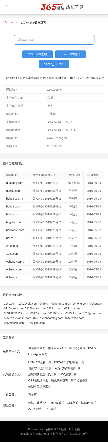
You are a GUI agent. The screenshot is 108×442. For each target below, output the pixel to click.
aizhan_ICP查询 (54, 64)
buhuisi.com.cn (15, 198)
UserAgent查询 (37, 354)
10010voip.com (28, 303)
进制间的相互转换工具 (42, 374)
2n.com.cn (12, 245)
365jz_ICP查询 (37, 54)
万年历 (32, 394)
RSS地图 (60, 429)
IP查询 (92, 348)
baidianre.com (15, 230)
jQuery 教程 (88, 402)
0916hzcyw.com (35, 308)
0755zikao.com (74, 318)
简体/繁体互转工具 (40, 368)
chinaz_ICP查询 (71, 54)
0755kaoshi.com (14, 323)
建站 (31, 402)
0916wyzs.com (13, 308)
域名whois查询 (57, 348)
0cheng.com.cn (15, 261)
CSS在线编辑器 (38, 380)
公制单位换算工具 (39, 386)
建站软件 (42, 402)
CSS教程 (73, 402)
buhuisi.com (13, 206)
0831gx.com (72, 308)
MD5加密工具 (68, 374)
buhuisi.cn (12, 214)
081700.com (55, 313)
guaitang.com (14, 182)
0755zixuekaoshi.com (17, 318)
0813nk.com (73, 313)
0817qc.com (38, 313)
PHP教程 (50, 408)
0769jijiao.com (92, 313)
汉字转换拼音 (79, 380)
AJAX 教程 (35, 408)
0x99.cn (44, 303)
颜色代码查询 (59, 380)
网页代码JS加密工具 (67, 368)
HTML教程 (57, 402)
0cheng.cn (12, 277)
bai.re (9, 238)
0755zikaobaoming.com (48, 318)
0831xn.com (54, 308)
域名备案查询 (36, 348)
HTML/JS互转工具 (39, 362)
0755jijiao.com (36, 323)
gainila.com (13, 190)
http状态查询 (77, 348)
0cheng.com (14, 269)
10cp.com (12, 253)
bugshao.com (14, 222)
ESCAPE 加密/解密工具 (69, 362)
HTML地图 (73, 429)
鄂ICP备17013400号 (75, 433)
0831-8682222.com (16, 313)
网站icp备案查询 (35, 22)
